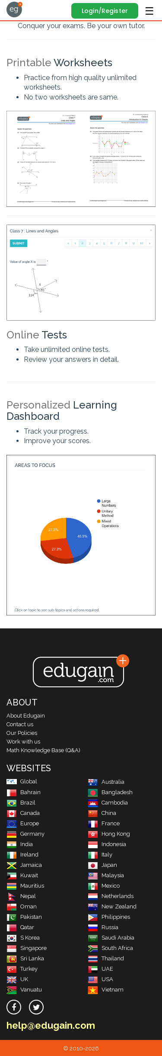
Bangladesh (110, 792)
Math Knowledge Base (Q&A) (43, 750)
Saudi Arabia (111, 937)
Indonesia (107, 844)
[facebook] (13, 1007)
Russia (103, 927)
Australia (106, 782)
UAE (100, 969)
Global (21, 781)
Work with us (23, 741)
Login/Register (105, 10)
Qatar (20, 927)
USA (100, 979)
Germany (25, 834)
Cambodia (108, 802)
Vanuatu (24, 989)
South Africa (110, 948)
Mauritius (25, 885)
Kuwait (22, 875)
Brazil (20, 802)
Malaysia (106, 875)
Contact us (19, 724)
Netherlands (110, 896)
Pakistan (24, 917)
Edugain (14, 9)
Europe (22, 823)
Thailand (106, 958)
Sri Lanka (25, 958)
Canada (23, 813)
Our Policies (21, 733)
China (102, 813)
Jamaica (24, 865)
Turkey (22, 969)
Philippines (109, 917)
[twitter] (36, 1007)
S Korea (23, 937)
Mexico (104, 885)
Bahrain (23, 792)
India (19, 844)
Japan (102, 865)
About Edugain (25, 715)
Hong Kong (109, 834)
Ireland (22, 854)
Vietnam (106, 989)
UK (17, 979)
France (104, 823)
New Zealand (112, 906)
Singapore (26, 948)
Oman (21, 906)
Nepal (21, 896)
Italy (100, 854)
